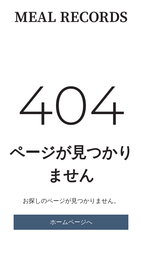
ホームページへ (71, 222)
